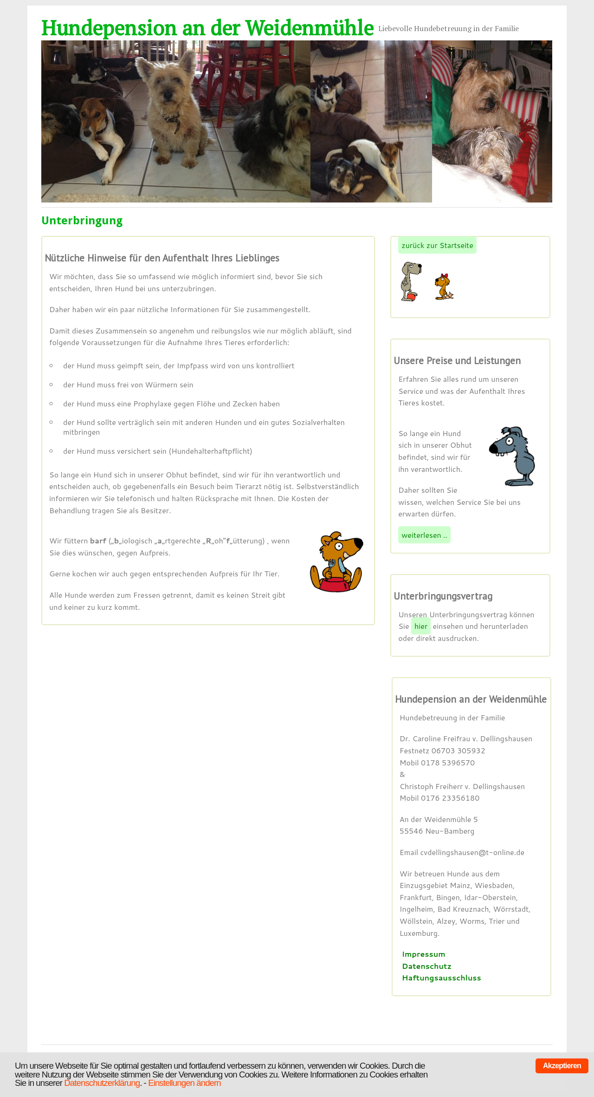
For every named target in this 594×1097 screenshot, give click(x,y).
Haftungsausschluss (441, 977)
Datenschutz (427, 965)
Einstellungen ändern (184, 1083)
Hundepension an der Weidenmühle (207, 27)
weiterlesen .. (424, 534)
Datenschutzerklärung (102, 1083)
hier (420, 625)
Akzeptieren (562, 1066)
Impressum (424, 953)
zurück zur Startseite (437, 245)
